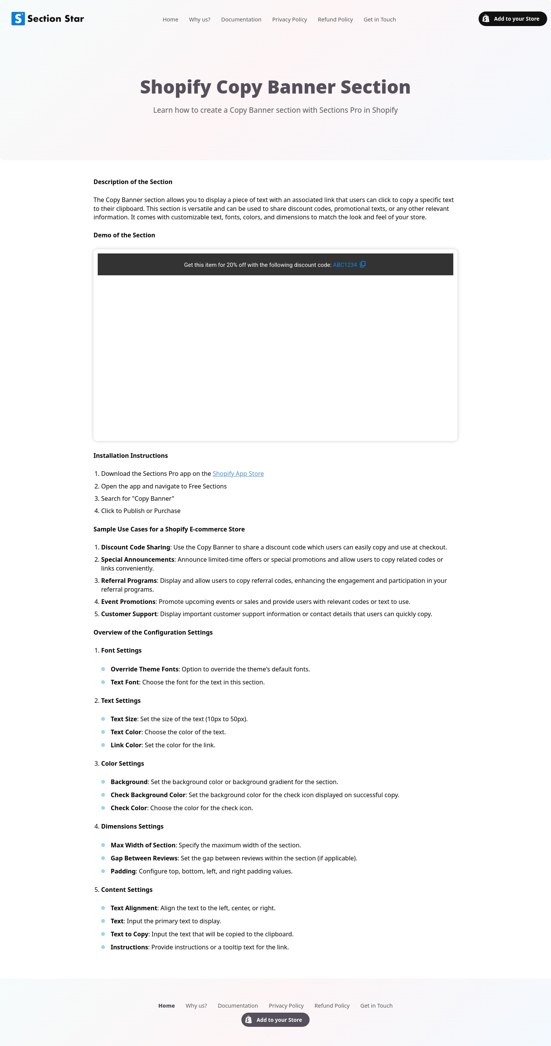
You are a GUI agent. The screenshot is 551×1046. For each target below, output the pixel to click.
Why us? (199, 19)
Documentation (241, 19)
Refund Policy (335, 19)
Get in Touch (380, 19)
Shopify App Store (238, 473)
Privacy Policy (289, 19)
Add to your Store (511, 18)
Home (170, 19)
